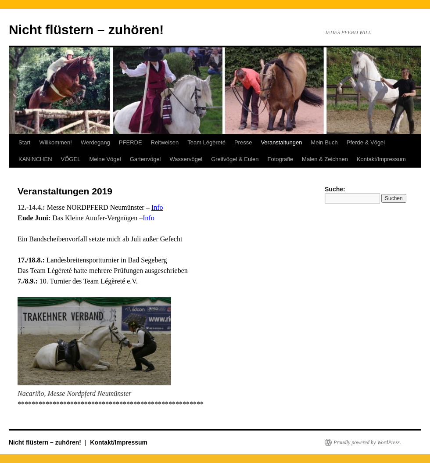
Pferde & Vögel (366, 142)
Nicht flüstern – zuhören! (86, 29)
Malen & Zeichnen (325, 159)
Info (157, 207)
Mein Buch (324, 142)
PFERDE (130, 142)
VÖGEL (71, 159)
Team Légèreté (206, 142)
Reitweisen (165, 142)
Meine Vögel (105, 159)
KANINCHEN (35, 159)
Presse (243, 142)
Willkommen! (55, 142)
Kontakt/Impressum (381, 159)
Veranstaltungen (281, 142)
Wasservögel (185, 159)
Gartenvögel (145, 159)
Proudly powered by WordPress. (367, 442)
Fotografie (281, 159)
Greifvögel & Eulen (234, 159)
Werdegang (95, 142)
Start (24, 142)
